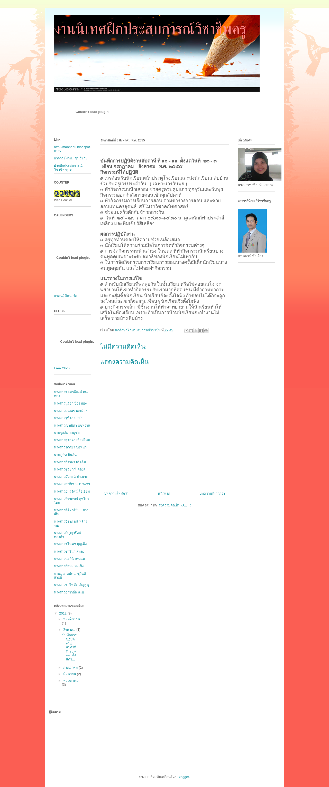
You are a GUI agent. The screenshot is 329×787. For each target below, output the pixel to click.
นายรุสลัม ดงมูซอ (67, 433)
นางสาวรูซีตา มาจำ (68, 418)
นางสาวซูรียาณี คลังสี (69, 469)
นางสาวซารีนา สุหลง (69, 551)
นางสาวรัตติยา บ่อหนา (70, 447)
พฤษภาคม (71, 681)
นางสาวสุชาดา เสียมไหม (72, 440)
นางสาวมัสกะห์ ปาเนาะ (71, 477)
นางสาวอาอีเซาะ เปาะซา (72, 484)
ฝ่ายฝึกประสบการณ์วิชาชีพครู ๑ (68, 168)
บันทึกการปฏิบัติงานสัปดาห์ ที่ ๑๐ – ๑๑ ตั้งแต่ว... (69, 647)
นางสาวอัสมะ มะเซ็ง (69, 566)
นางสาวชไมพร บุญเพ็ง (70, 544)
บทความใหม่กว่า (116, 493)
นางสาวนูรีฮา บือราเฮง (70, 403)
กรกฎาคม (71, 667)
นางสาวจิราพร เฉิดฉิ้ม (70, 462)
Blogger (183, 777)
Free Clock (62, 368)
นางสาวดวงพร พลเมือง (70, 411)
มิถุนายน (70, 674)
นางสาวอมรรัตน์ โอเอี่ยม (72, 491)
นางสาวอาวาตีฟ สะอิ (69, 592)
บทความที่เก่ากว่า (212, 493)
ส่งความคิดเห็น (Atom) (175, 505)
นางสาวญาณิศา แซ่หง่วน (72, 425)
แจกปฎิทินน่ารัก (65, 295)
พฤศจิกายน (71, 619)
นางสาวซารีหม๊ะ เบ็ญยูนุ (71, 585)
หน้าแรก (164, 493)
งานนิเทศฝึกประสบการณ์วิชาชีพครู (150, 29)
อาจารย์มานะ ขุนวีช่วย (70, 158)
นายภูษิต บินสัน (65, 455)
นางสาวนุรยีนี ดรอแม (69, 559)
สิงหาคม (70, 629)
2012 (63, 613)
